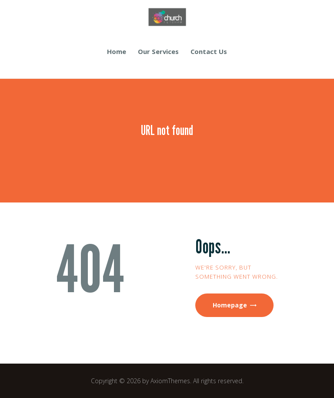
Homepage (230, 305)
